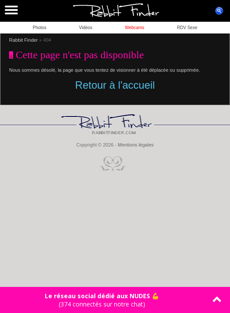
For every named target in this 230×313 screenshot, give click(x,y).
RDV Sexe (187, 27)
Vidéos (85, 27)
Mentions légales (136, 144)
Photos (39, 27)
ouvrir (219, 11)
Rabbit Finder (23, 40)
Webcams (134, 27)
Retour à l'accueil (115, 85)
